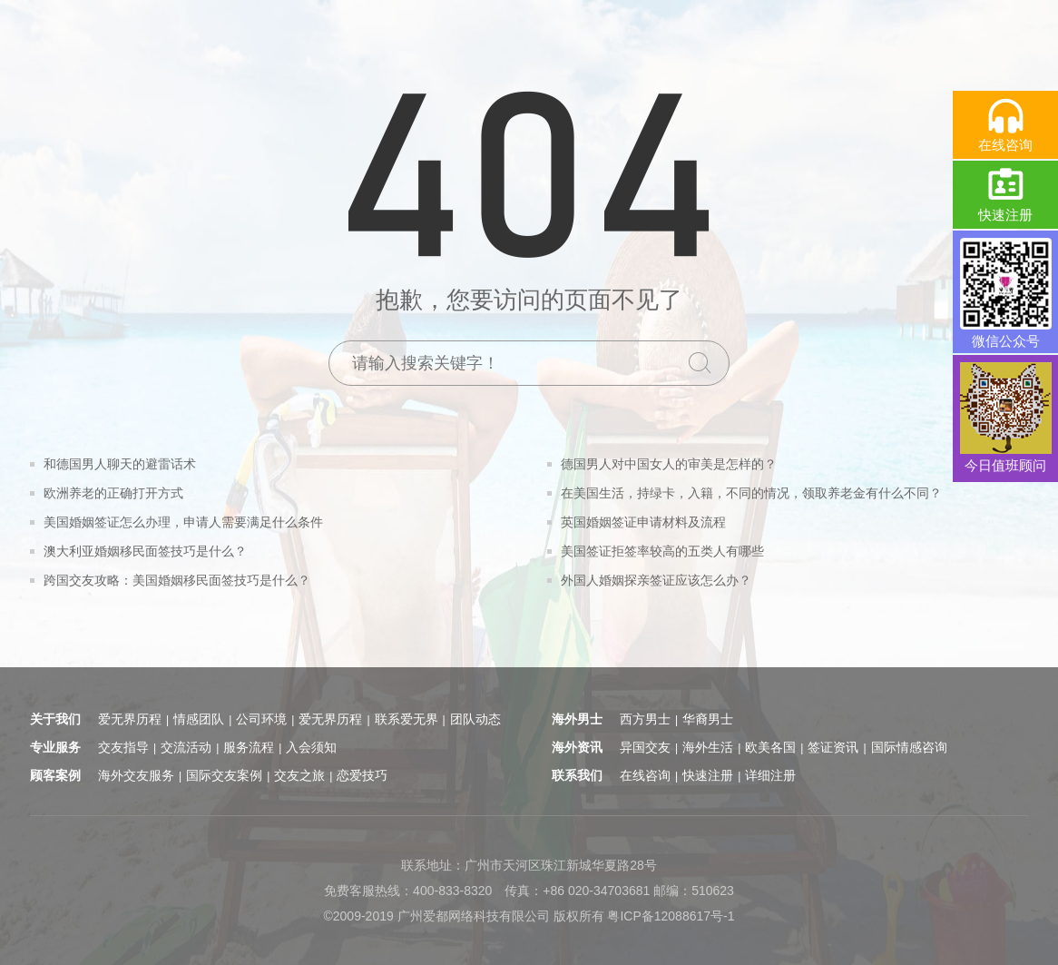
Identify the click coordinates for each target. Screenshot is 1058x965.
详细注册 (770, 775)
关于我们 (55, 719)
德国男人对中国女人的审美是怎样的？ (669, 464)
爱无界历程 (130, 719)
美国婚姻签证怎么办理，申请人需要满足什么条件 (183, 522)
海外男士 (577, 719)
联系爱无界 (406, 719)
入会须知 (311, 747)
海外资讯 (577, 747)
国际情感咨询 (909, 747)
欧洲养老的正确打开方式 (113, 493)
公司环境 (261, 719)
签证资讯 (833, 747)
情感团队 (198, 719)
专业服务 (55, 747)
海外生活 (707, 747)
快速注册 (707, 775)
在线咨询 (645, 775)
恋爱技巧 (362, 775)
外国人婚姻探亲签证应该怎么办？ (656, 580)
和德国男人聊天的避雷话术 (120, 464)
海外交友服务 (136, 775)
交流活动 (186, 747)
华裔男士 (707, 719)
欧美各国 (770, 747)
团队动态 (475, 719)
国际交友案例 (224, 775)
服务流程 (248, 747)
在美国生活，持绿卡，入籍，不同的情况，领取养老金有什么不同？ (751, 493)
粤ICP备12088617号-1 (670, 916)
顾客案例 (55, 775)
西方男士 (645, 719)
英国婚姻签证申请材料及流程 (643, 522)
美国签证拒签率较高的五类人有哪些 (662, 551)
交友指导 (123, 747)
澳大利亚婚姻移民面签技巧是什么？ (145, 551)
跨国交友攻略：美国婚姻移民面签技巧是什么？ (177, 580)
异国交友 (645, 747)
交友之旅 (299, 775)
